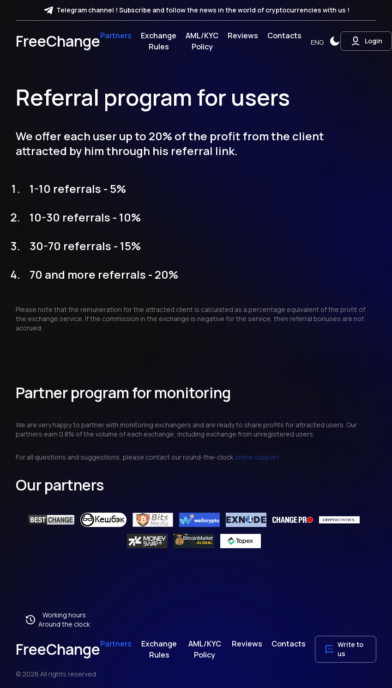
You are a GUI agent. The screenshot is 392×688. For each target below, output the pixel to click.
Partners (116, 35)
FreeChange (58, 41)
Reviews (243, 35)
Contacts (284, 35)
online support (257, 457)
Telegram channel (85, 10)
